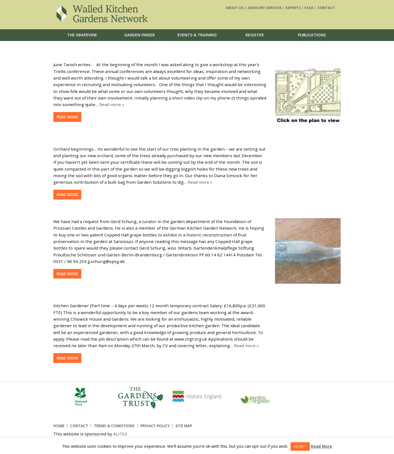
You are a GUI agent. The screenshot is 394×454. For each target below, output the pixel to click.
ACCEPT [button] (300, 446)
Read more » (111, 104)
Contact (326, 8)
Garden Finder (139, 34)
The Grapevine (82, 34)
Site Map (183, 425)
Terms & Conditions (114, 425)
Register (254, 34)
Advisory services (265, 8)
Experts (293, 8)
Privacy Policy (155, 425)
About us (234, 8)
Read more (67, 116)
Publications (312, 34)
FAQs (309, 8)
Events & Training (197, 34)
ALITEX (120, 434)
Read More (321, 446)
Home (58, 425)
